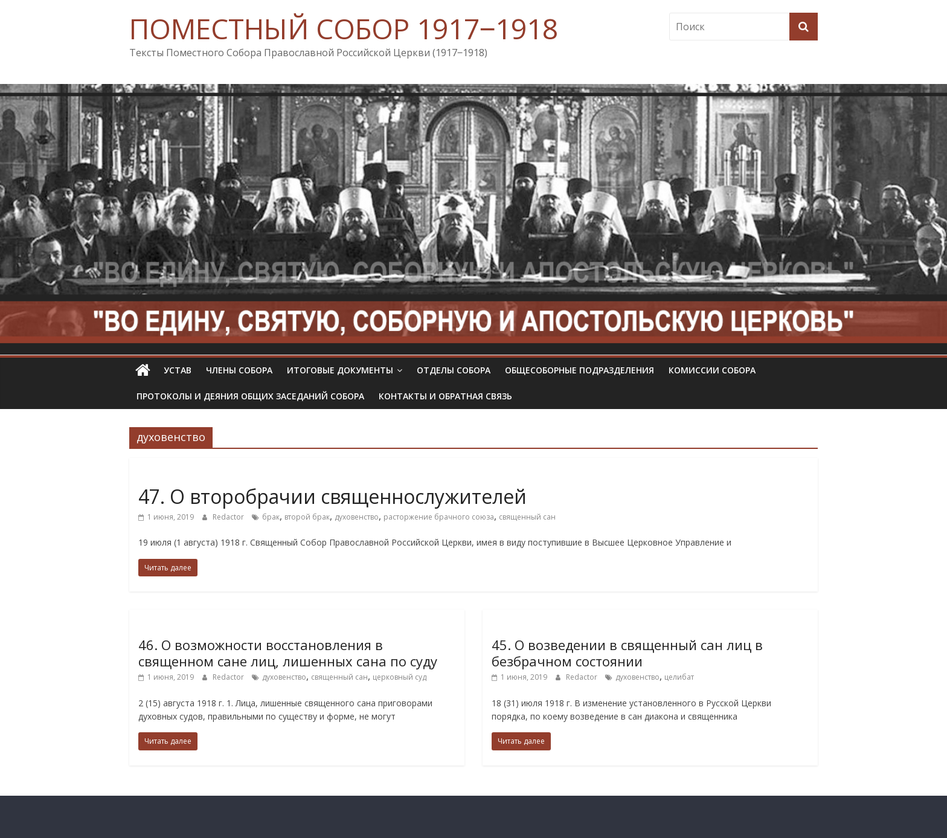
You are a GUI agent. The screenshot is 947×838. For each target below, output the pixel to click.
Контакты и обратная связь (445, 396)
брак (271, 517)
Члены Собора (239, 370)
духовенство (357, 517)
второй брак (307, 517)
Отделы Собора (453, 370)
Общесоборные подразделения (579, 370)
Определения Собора (184, 475)
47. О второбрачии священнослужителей (332, 496)
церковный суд (399, 677)
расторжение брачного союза (439, 517)
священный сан (527, 517)
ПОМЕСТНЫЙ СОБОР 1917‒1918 (343, 28)
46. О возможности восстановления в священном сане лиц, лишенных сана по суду (287, 652)
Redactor (229, 517)
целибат (679, 677)
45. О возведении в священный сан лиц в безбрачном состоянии (627, 652)
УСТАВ (177, 370)
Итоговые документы (340, 370)
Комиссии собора (712, 370)
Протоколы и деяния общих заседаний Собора (250, 396)
